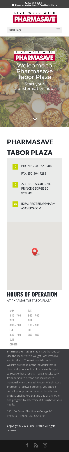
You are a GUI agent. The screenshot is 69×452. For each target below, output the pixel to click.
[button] (36, 252)
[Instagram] (45, 445)
